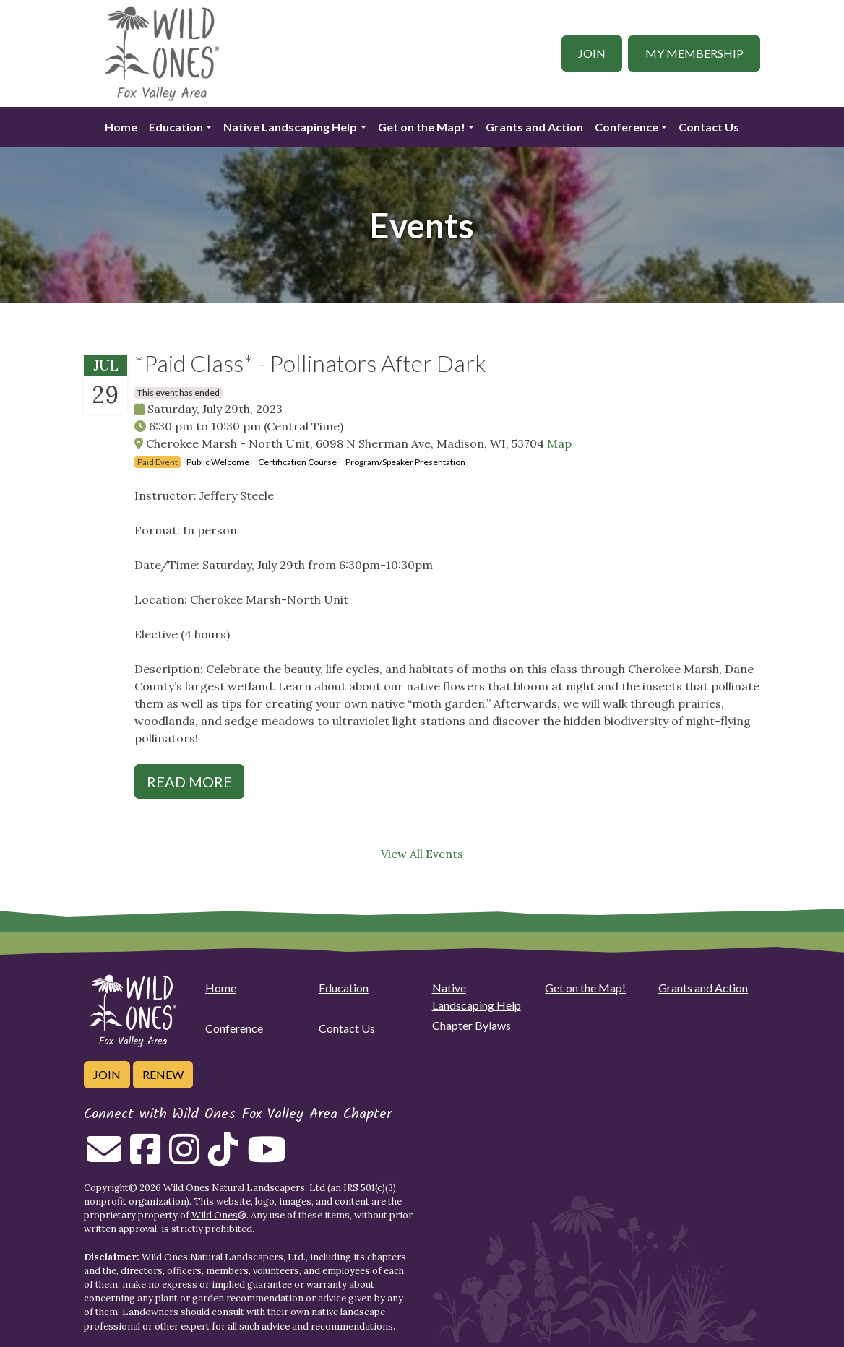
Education (176, 127)
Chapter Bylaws (471, 1025)
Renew (163, 1074)
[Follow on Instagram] (184, 1158)
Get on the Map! (421, 127)
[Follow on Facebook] (145, 1158)
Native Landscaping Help (290, 127)
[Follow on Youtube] (266, 1158)
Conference (626, 127)
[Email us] (104, 1158)
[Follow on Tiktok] (223, 1158)
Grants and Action (534, 127)
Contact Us (709, 127)
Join (592, 53)
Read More (189, 781)
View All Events (422, 853)
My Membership (694, 53)
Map (559, 443)
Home (121, 127)
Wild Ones (214, 1215)
